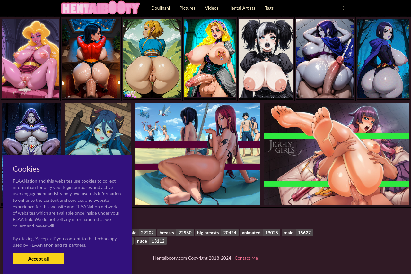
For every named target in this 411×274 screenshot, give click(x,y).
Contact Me (246, 258)
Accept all (38, 258)
